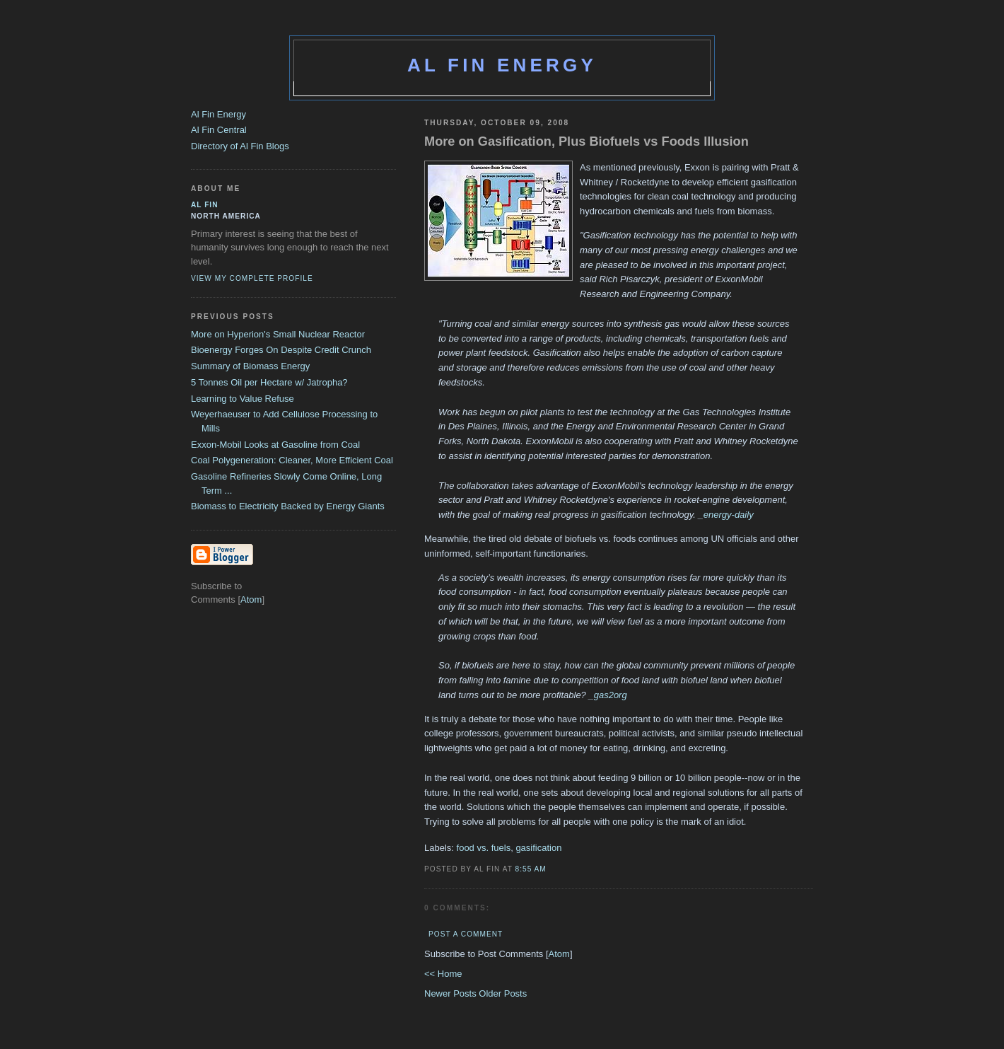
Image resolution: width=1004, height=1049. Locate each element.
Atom (559, 954)
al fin (204, 205)
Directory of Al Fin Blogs (240, 146)
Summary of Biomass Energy (250, 366)
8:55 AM (531, 869)
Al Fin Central (219, 129)
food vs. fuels (484, 847)
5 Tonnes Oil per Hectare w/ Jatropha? (269, 382)
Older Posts (503, 993)
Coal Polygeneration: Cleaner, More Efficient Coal (292, 460)
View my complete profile (252, 278)
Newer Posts (451, 993)
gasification (538, 847)
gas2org (610, 695)
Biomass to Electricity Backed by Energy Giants (288, 506)
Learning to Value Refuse (242, 398)
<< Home (443, 973)
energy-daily (729, 514)
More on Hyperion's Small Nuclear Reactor (278, 334)
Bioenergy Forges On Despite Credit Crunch (281, 349)
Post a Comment (465, 934)
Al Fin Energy (502, 65)
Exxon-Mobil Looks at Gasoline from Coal (275, 444)
